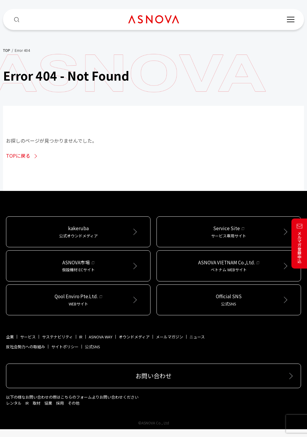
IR (80, 344)
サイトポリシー (65, 354)
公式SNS (92, 354)
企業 (10, 344)
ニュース (197, 344)
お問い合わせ (153, 383)
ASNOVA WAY (100, 344)
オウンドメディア (134, 344)
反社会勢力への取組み (25, 354)
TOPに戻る (18, 155)
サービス (28, 344)
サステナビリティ (57, 344)
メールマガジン (169, 344)
